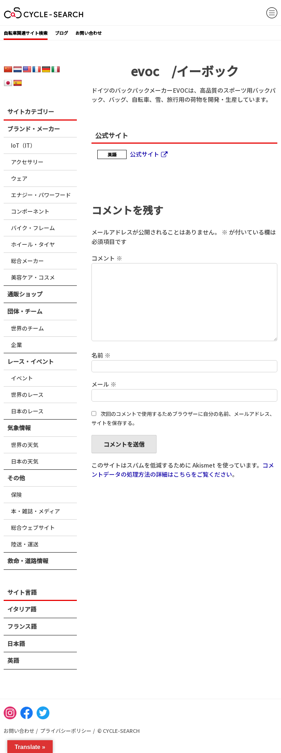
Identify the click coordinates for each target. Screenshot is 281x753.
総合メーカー (27, 261)
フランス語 (22, 626)
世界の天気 (24, 445)
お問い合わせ (88, 33)
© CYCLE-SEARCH (118, 730)
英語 (13, 660)
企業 (16, 344)
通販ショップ (24, 293)
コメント (106, 258)
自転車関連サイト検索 (26, 33)
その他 (16, 477)
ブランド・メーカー (33, 128)
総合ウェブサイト (33, 527)
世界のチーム (27, 328)
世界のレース (27, 394)
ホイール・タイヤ (33, 244)
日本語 (16, 643)
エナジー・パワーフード (41, 195)
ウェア (19, 178)
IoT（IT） (23, 145)
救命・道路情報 (27, 560)
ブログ (61, 33)
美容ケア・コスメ (33, 277)
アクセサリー (27, 162)
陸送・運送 (24, 544)
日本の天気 (24, 461)
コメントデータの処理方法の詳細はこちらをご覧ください (182, 470)
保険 (16, 494)
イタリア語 (21, 609)
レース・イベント (30, 361)
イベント (22, 378)
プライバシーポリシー (65, 730)
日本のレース (27, 411)
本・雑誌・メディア (35, 511)
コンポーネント (30, 211)
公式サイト (144, 154)
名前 (100, 355)
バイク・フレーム (33, 228)
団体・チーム (24, 311)
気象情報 (19, 427)
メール (103, 384)
